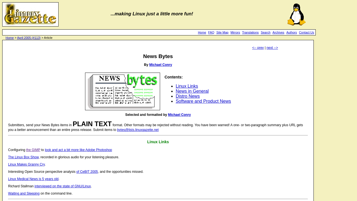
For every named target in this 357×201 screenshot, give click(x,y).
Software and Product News (203, 101)
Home (202, 32)
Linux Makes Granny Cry (26, 164)
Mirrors (235, 32)
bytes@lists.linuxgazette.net (138, 130)
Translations (250, 32)
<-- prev (258, 48)
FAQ (211, 32)
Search (266, 32)
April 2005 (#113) (28, 37)
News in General (192, 91)
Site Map (222, 32)
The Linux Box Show (23, 157)
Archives (278, 32)
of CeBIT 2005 (87, 172)
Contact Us (306, 32)
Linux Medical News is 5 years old (33, 179)
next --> (272, 48)
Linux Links (187, 86)
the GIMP (33, 150)
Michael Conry (160, 65)
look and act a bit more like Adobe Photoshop (78, 150)
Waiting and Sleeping (24, 193)
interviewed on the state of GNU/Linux (63, 186)
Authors (291, 32)
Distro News (188, 96)
